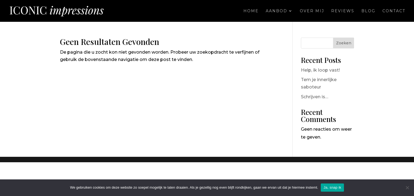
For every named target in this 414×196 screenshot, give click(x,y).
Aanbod (276, 11)
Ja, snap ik (332, 187)
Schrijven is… (314, 96)
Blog (368, 11)
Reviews (342, 11)
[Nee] (407, 187)
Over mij (312, 11)
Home (251, 11)
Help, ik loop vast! (320, 70)
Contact (393, 11)
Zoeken (343, 43)
